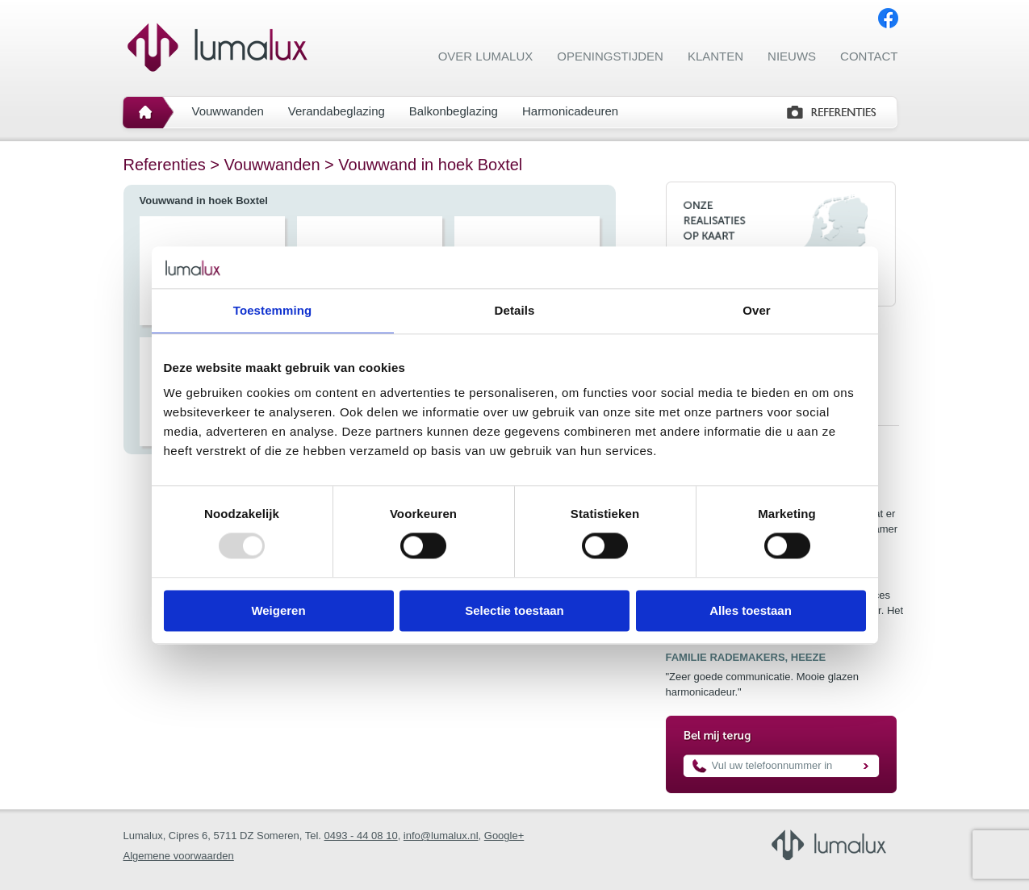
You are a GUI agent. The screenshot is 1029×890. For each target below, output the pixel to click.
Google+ (504, 835)
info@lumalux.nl (441, 835)
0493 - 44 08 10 (361, 835)
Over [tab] (756, 310)
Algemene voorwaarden (178, 856)
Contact (868, 56)
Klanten (715, 56)
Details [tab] (515, 310)
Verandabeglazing (336, 111)
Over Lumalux (485, 56)
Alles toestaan (750, 610)
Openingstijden (610, 56)
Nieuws (792, 56)
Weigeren (278, 610)
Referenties (164, 164)
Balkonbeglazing (453, 111)
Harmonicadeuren (570, 111)
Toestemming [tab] (272, 310)
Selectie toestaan (514, 610)
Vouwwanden (228, 111)
